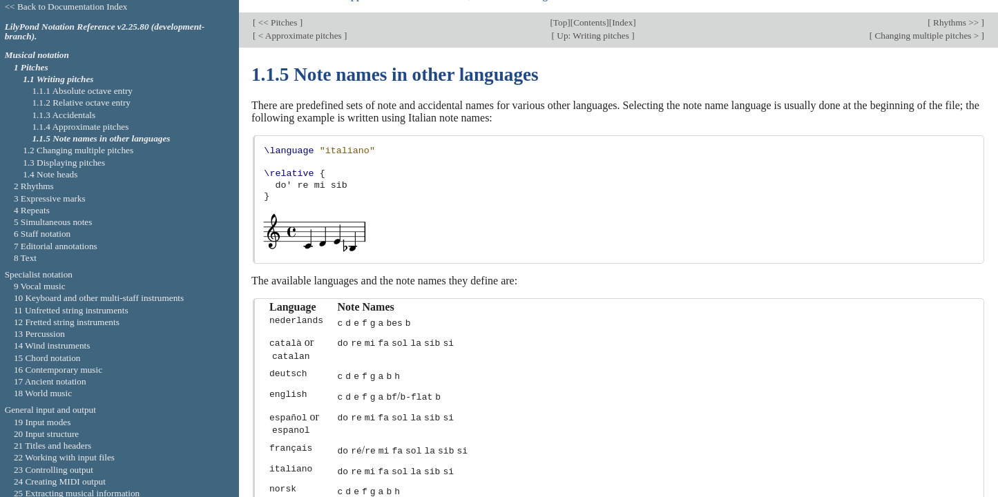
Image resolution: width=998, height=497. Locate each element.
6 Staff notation (42, 233)
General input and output (50, 410)
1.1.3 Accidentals (63, 115)
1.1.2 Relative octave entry (81, 102)
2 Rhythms (34, 186)
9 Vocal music (40, 286)
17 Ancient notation (50, 381)
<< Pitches (277, 10)
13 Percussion (39, 334)
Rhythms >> (956, 10)
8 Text (25, 258)
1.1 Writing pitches (58, 79)
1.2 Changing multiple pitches (78, 150)
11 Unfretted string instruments (71, 310)
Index (622, 10)
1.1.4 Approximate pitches (80, 126)
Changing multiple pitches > (926, 24)
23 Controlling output (53, 470)
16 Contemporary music (58, 369)
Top (560, 10)
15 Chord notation (47, 358)
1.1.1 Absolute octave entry (82, 91)
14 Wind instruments (52, 345)
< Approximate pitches (300, 24)
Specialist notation (39, 274)
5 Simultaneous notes (53, 222)
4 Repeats (32, 210)
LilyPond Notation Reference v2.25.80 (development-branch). (105, 31)
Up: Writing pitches (593, 24)
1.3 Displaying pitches (64, 162)
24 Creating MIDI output (60, 481)
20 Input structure (46, 434)
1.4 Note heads (50, 174)
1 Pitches (31, 67)
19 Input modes (42, 422)
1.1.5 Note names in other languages (101, 138)
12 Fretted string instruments (66, 322)
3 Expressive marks (50, 198)
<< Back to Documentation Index (66, 6)
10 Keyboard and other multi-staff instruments (99, 298)
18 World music (43, 393)
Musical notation (37, 55)
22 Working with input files (64, 457)
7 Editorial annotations (55, 246)
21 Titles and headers (52, 445)
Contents (589, 10)
